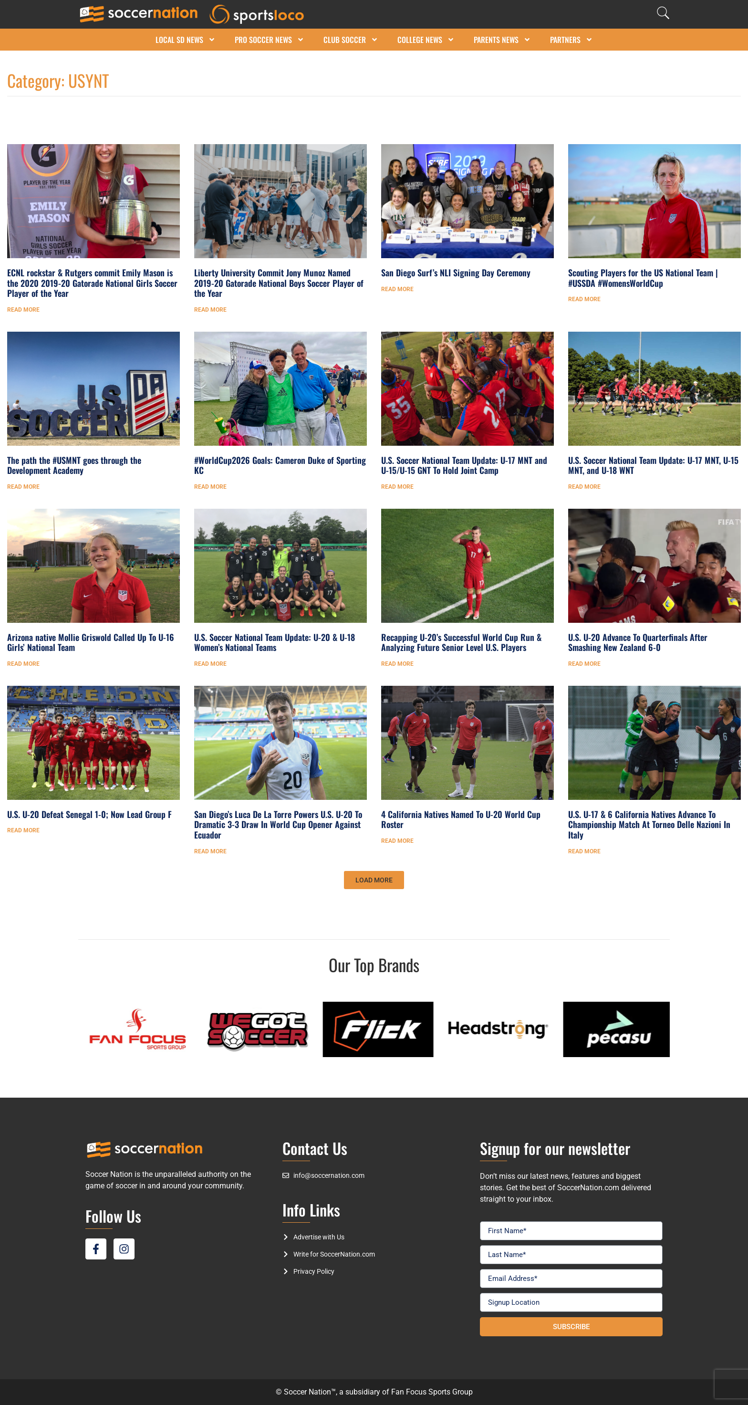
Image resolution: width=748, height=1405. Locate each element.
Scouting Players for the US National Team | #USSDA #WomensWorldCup (643, 277)
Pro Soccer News (269, 39)
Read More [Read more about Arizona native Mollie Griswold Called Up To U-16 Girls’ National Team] (23, 664)
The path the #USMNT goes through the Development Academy (74, 465)
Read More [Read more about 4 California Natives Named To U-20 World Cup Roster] (397, 841)
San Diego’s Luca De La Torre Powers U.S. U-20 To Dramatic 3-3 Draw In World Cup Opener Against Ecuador (278, 824)
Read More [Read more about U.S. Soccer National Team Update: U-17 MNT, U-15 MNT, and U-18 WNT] (584, 486)
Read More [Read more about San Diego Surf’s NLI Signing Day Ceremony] (397, 289)
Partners (571, 39)
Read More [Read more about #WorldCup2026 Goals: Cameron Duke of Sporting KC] (210, 486)
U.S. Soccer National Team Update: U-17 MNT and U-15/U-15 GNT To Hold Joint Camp (464, 465)
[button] (374, 880)
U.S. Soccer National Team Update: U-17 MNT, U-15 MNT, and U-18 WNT (653, 465)
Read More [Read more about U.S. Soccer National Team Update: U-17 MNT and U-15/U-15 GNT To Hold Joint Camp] (397, 486)
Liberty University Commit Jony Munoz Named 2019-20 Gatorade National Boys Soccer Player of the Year (279, 282)
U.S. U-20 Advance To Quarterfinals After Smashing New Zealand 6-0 (637, 642)
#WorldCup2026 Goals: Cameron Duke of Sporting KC (280, 465)
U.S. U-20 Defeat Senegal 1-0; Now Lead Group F (89, 814)
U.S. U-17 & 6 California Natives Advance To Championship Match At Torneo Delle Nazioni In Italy (649, 824)
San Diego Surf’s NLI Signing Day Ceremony (455, 272)
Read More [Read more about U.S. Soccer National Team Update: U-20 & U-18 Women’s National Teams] (210, 664)
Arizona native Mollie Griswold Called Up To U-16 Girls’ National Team (90, 642)
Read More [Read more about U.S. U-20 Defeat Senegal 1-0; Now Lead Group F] (23, 830)
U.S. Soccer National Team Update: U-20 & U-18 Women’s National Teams (274, 642)
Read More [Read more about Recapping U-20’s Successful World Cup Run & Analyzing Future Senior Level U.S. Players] (397, 664)
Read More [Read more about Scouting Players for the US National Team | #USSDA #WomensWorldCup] (584, 299)
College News (426, 39)
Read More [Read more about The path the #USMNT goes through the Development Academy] (23, 486)
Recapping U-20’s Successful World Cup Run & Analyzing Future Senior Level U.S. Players (461, 642)
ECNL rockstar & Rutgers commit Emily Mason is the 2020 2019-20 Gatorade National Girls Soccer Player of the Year (92, 282)
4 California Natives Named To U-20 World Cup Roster (460, 819)
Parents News (502, 39)
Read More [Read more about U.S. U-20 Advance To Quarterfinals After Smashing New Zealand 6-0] (584, 664)
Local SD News (186, 39)
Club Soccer (350, 39)
